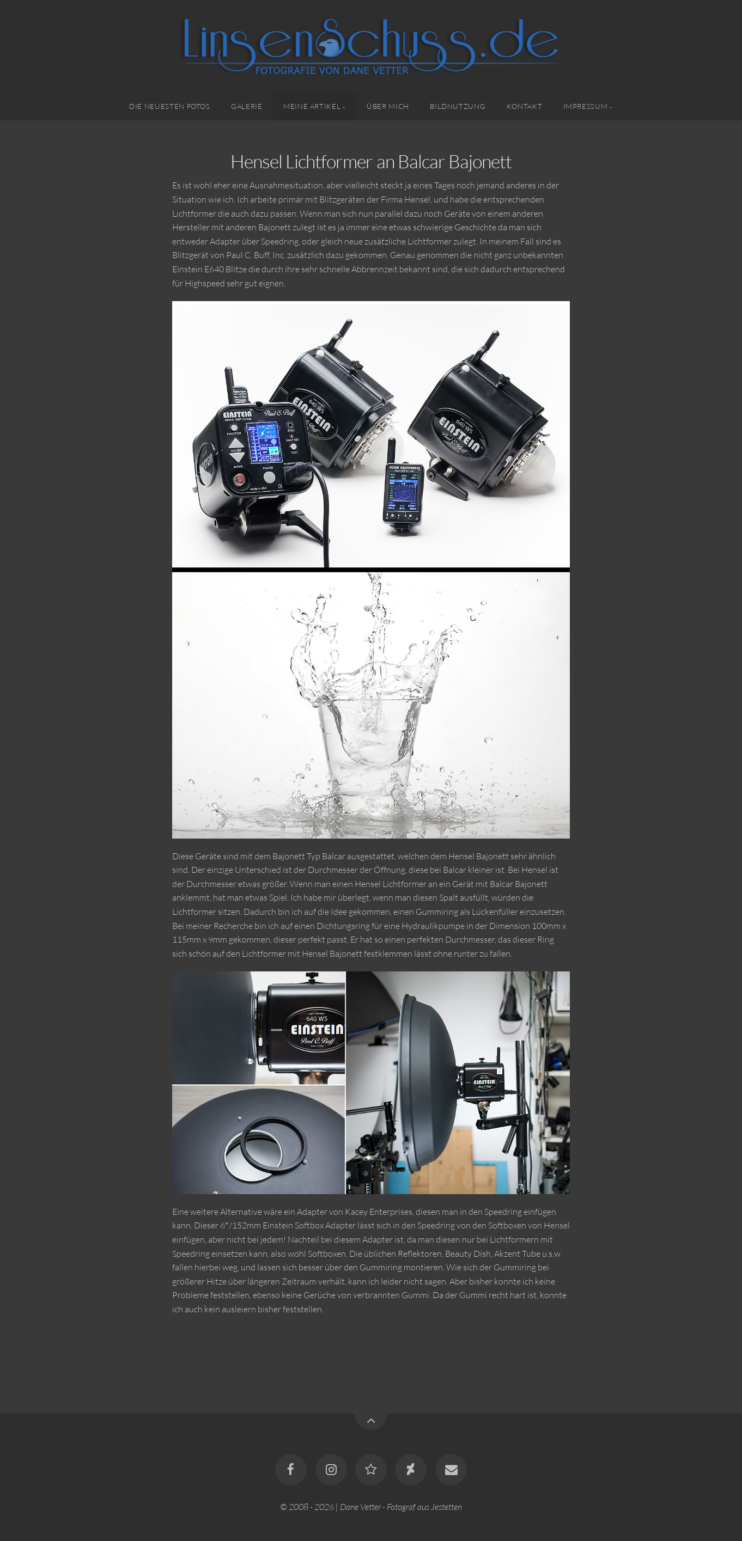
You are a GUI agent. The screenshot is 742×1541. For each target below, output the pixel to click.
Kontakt (524, 106)
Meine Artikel (311, 106)
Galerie (246, 106)
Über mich (388, 106)
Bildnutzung (457, 106)
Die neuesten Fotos (169, 106)
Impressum (585, 106)
